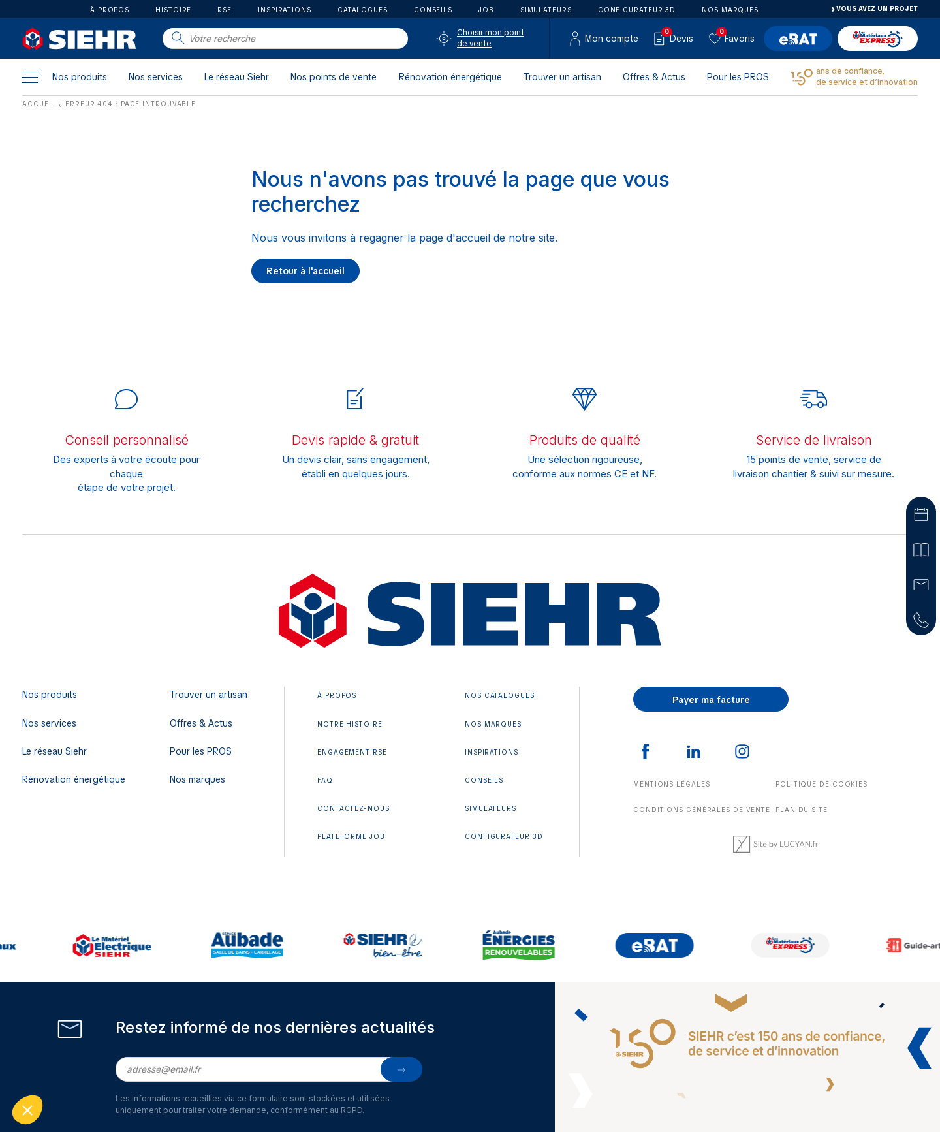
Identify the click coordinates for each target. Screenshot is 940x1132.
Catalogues (362, 10)
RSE (224, 10)
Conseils (433, 10)
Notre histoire (350, 724)
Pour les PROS (738, 77)
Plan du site (802, 810)
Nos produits (79, 77)
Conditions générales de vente (701, 810)
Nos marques (730, 10)
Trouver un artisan (562, 77)
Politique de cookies (822, 784)
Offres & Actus (654, 77)
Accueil (38, 104)
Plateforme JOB (351, 836)
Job (486, 10)
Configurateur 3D (637, 10)
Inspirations (284, 10)
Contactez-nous (353, 808)
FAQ (325, 780)
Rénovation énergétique (450, 77)
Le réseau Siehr (236, 77)
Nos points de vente (333, 77)
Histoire (173, 10)
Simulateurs (546, 10)
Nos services (156, 77)
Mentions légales (671, 784)
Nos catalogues (500, 695)
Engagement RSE (352, 752)
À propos (109, 10)
